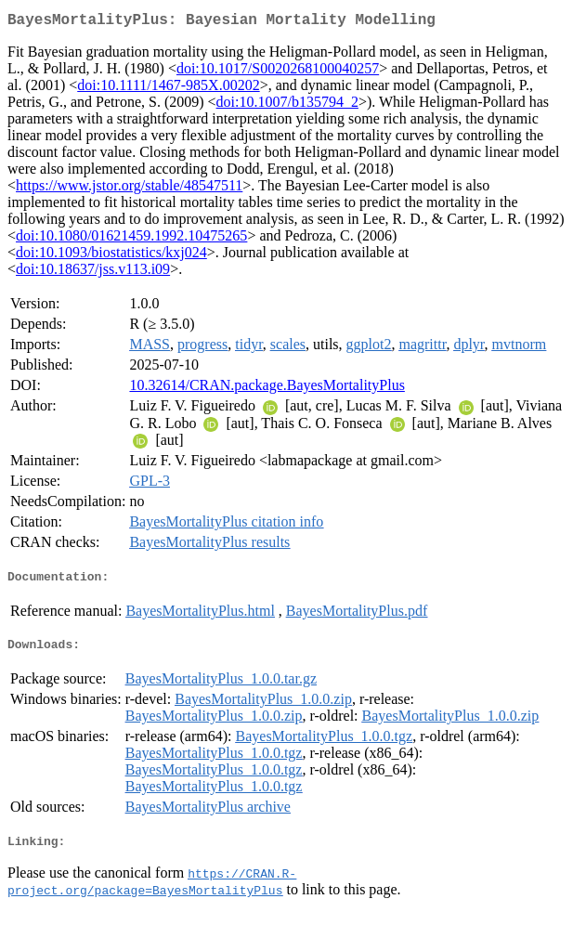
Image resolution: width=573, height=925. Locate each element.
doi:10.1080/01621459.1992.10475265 (131, 239)
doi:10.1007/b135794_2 (287, 105)
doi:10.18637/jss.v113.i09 (93, 272)
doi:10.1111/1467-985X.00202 (168, 89)
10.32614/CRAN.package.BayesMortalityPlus (266, 389)
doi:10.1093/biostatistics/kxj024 (111, 256)
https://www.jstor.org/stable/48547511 (129, 189)
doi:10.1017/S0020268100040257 (277, 72)
